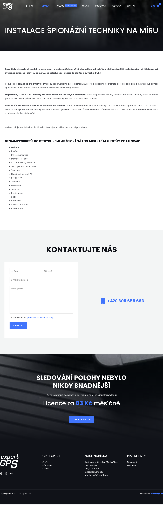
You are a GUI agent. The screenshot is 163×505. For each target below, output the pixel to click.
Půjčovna (47, 466)
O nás (45, 462)
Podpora (131, 466)
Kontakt (46, 469)
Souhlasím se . (34, 318)
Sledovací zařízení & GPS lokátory (101, 462)
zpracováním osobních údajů (41, 318)
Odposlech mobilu (94, 472)
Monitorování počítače (96, 475)
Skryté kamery (92, 469)
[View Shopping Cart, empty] (155, 5)
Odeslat (18, 326)
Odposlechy (91, 466)
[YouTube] (11, 474)
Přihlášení (132, 462)
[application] (38, 5)
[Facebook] (1, 474)
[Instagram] (6, 474)
